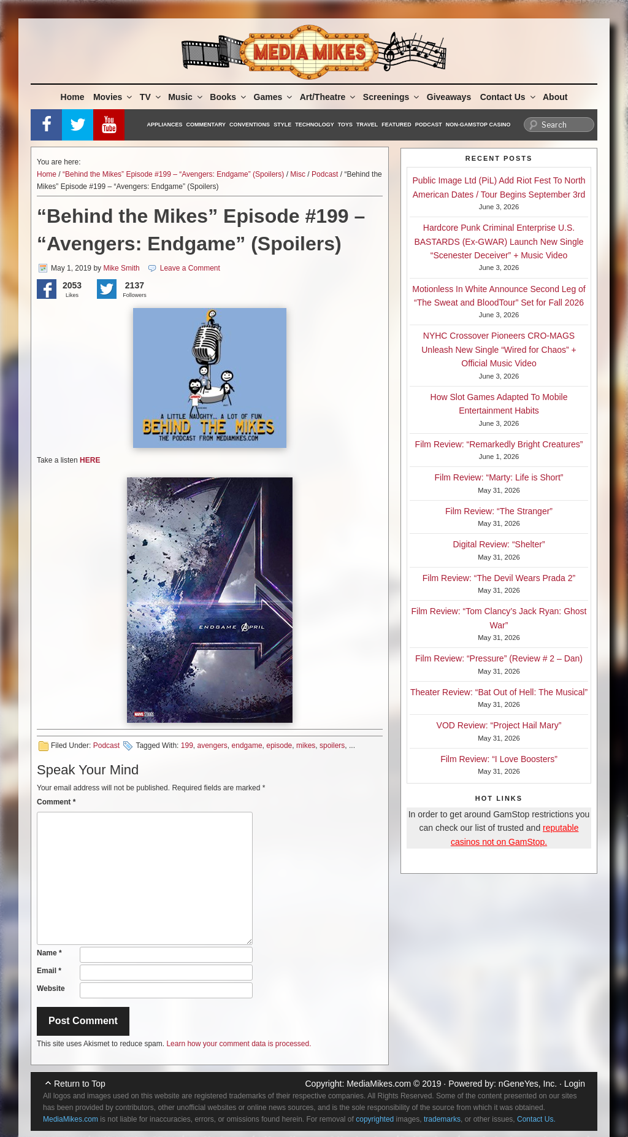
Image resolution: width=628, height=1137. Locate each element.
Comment (56, 802)
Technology (314, 124)
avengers (212, 745)
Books (229, 97)
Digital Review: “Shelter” (499, 544)
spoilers (332, 745)
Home (73, 97)
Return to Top (79, 1084)
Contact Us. (536, 1119)
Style (282, 124)
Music (186, 97)
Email (49, 970)
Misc (297, 174)
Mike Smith (121, 268)
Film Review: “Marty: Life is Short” (498, 477)
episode (279, 745)
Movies (113, 97)
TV (151, 97)
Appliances (165, 124)
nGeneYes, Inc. (528, 1084)
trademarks (442, 1119)
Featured (396, 124)
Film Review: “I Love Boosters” (498, 759)
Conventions (249, 124)
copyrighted (375, 1119)
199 (187, 745)
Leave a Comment (190, 268)
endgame (247, 745)
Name (49, 953)
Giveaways (449, 97)
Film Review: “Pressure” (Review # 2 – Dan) (499, 658)
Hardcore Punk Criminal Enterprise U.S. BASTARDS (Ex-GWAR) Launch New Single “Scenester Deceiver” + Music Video (498, 241)
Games (274, 97)
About (555, 97)
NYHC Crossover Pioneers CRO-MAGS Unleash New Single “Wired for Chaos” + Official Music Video (498, 349)
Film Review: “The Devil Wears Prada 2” (499, 578)
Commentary (206, 124)
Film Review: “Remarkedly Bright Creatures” (499, 444)
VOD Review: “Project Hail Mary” (499, 725)
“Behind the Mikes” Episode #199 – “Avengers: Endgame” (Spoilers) (173, 174)
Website (51, 988)
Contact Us (508, 97)
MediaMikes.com (379, 1084)
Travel (367, 124)
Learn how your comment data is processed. (238, 1043)
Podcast (428, 124)
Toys (345, 124)
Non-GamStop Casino (478, 124)
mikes (305, 745)
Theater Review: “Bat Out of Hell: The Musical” (499, 692)
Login (574, 1084)
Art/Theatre (329, 97)
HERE (90, 460)
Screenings (392, 97)
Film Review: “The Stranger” (499, 511)
